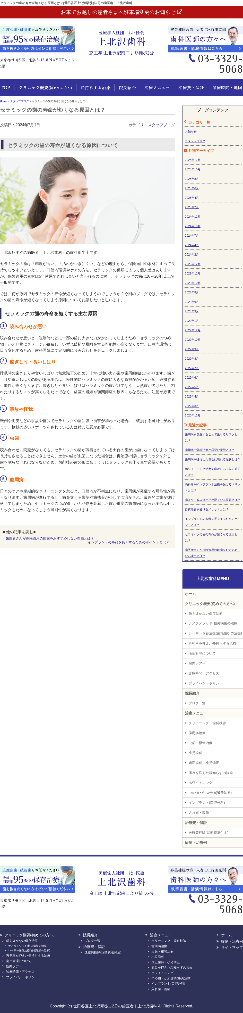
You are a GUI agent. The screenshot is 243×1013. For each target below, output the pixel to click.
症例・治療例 (196, 842)
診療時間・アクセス (204, 673)
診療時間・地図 (225, 90)
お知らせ (191, 131)
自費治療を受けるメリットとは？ (207, 509)
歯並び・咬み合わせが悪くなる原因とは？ (212, 500)
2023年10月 (192, 283)
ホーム (7, 90)
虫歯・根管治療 (200, 743)
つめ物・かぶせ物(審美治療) (210, 793)
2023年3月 (192, 311)
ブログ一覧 (197, 703)
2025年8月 (192, 179)
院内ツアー (197, 663)
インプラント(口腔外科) (207, 803)
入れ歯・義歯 (199, 812)
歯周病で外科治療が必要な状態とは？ (209, 450)
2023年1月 (192, 321)
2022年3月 (192, 406)
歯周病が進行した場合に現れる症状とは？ (212, 459)
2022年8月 (192, 358)
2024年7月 (192, 235)
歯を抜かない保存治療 (206, 613)
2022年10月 (192, 339)
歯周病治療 (197, 733)
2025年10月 (192, 169)
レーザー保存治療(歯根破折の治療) (215, 633)
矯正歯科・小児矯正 (204, 763)
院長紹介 (126, 90)
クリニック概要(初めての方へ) (46, 90)
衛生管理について (202, 653)
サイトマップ (232, 947)
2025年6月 (192, 188)
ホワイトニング (200, 783)
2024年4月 (192, 245)
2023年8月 (192, 292)
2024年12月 (192, 216)
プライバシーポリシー (206, 683)
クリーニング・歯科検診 (207, 723)
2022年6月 (192, 377)
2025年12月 (192, 160)
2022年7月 (192, 368)
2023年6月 (192, 302)
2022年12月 (192, 330)
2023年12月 (192, 264)
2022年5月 (192, 387)
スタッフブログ (161, 125)
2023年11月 (192, 273)
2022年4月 (192, 396)
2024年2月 (192, 254)
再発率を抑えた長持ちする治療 (212, 643)
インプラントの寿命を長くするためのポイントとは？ (128, 542)
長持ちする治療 (95, 90)
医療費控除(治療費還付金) (208, 832)
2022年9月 (192, 349)
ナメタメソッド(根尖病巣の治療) (213, 623)
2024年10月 (192, 226)
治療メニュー (156, 90)
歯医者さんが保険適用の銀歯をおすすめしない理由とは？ (50, 538)
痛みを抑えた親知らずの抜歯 (211, 773)
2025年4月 (192, 197)
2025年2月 (192, 207)
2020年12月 (192, 415)
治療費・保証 (190, 90)
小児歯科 (195, 753)
